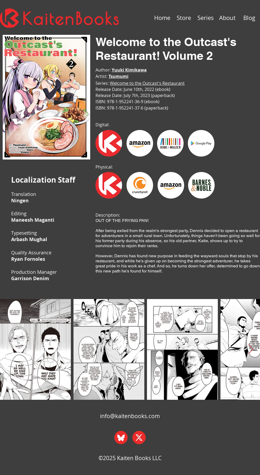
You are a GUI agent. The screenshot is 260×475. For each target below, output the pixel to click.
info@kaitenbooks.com (130, 416)
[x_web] (139, 437)
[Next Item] (251, 349)
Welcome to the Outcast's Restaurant (147, 83)
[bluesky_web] (121, 437)
